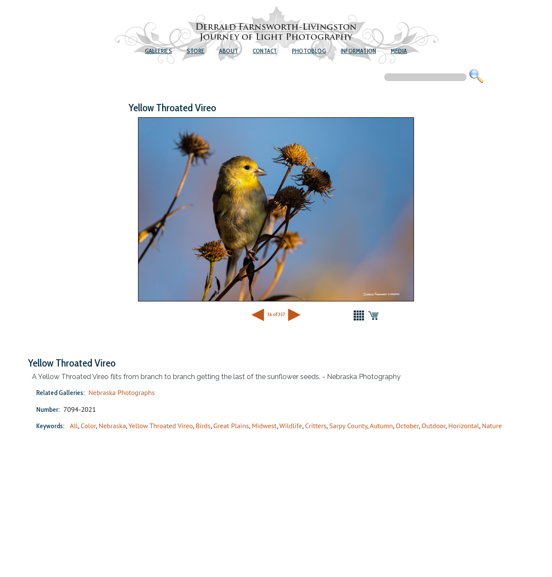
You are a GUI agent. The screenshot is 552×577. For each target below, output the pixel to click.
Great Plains (231, 425)
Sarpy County (348, 425)
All (74, 425)
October (407, 425)
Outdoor (433, 425)
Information (358, 51)
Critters (315, 425)
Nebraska (112, 425)
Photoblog (309, 51)
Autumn (381, 425)
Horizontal (463, 425)
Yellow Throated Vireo (161, 425)
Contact (265, 51)
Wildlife (290, 425)
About (228, 51)
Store (195, 51)
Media (399, 51)
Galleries (158, 51)
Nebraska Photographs (121, 392)
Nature (492, 425)
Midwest (264, 425)
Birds (203, 425)
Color (88, 425)
